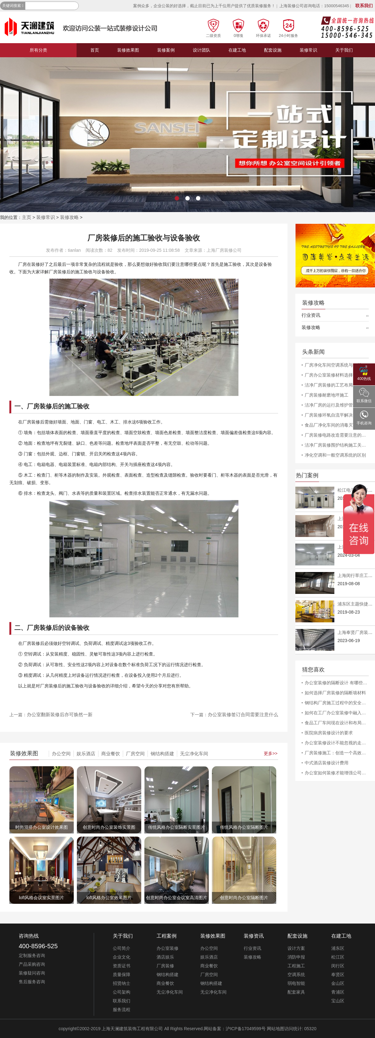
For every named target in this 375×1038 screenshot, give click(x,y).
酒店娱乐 (165, 957)
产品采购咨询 (32, 964)
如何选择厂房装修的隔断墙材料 (335, 692)
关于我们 (344, 50)
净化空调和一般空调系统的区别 (335, 455)
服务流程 (121, 1009)
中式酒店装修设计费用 (326, 762)
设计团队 (201, 50)
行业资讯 (311, 315)
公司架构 (121, 992)
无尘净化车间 (194, 753)
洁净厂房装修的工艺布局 (329, 384)
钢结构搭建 (162, 753)
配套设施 (273, 50)
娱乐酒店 (86, 753)
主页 (26, 217)
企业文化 (121, 957)
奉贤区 (337, 974)
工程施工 (296, 965)
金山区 (337, 983)
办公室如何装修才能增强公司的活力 (337, 772)
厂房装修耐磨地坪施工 (326, 394)
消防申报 (296, 957)
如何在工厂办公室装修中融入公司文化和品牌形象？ (337, 712)
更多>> (271, 753)
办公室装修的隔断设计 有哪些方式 (337, 682)
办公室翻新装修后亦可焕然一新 (59, 714)
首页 (94, 50)
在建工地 (237, 50)
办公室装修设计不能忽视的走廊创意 (337, 742)
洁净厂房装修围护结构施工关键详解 (337, 445)
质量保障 (121, 974)
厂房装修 (165, 965)
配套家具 (296, 992)
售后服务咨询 (32, 981)
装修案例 (166, 50)
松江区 (337, 957)
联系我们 (364, 5)
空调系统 (296, 974)
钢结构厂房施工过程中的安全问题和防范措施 (337, 702)
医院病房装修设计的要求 (329, 732)
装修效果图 (128, 50)
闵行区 (337, 965)
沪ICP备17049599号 (246, 1028)
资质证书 (121, 965)
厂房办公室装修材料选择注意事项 (337, 374)
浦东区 (337, 948)
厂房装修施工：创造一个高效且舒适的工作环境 (337, 752)
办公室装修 (167, 948)
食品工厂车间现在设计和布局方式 (337, 722)
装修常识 (308, 50)
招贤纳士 (121, 983)
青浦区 (337, 992)
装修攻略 (69, 217)
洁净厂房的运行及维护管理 (331, 405)
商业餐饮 (110, 753)
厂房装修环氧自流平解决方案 (333, 415)
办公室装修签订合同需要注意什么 (243, 714)
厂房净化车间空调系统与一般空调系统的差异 (337, 364)
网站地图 (275, 1028)
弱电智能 (296, 983)
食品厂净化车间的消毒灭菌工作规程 (337, 425)
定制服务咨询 (32, 955)
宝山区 (337, 1000)
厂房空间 (135, 753)
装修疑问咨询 (32, 972)
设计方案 (296, 948)
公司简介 (121, 948)
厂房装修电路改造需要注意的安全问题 (337, 435)
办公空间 (61, 753)
